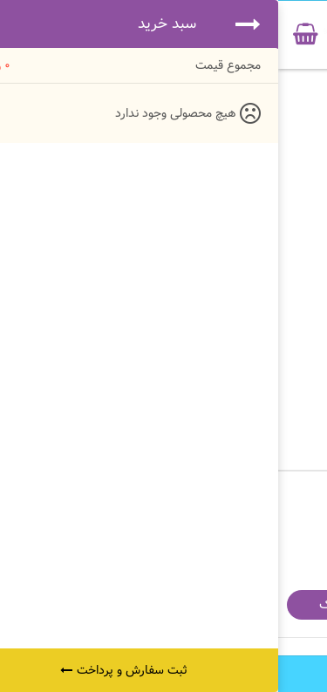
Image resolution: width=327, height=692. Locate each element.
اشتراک (60, 604)
